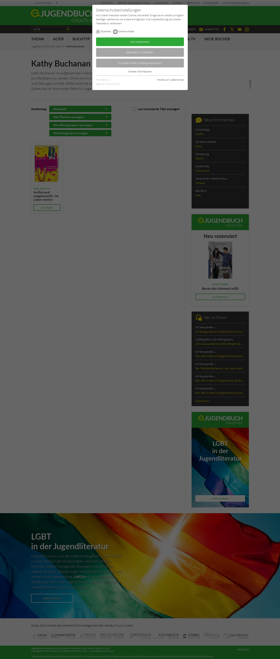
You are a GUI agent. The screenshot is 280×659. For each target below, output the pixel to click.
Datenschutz (177, 79)
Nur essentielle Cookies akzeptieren (140, 63)
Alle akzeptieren (140, 42)
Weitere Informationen (140, 71)
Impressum (163, 79)
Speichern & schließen (140, 52)
